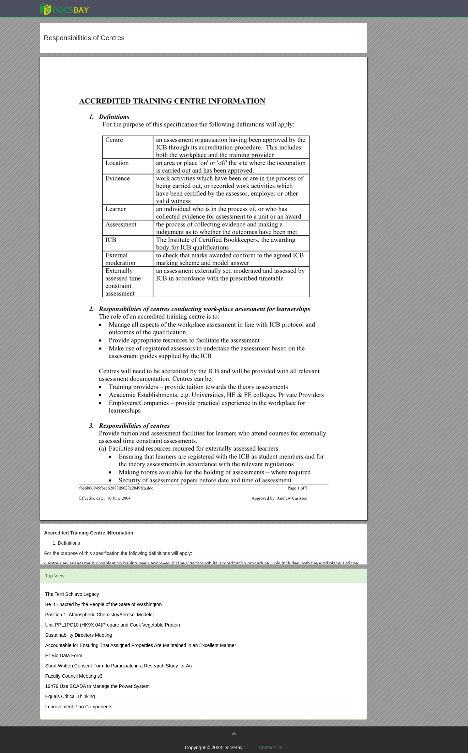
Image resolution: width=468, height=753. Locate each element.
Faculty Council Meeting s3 (74, 676)
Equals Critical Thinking (70, 696)
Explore (115, 8)
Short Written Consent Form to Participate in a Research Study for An (118, 665)
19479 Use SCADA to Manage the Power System (97, 686)
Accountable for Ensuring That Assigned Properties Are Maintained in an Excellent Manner (140, 645)
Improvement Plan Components (78, 706)
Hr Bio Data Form (63, 655)
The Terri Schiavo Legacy (72, 594)
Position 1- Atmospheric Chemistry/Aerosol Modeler (99, 614)
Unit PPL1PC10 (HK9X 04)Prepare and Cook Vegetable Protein (112, 625)
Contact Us (270, 747)
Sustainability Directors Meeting (78, 635)
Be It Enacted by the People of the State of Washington (103, 604)
